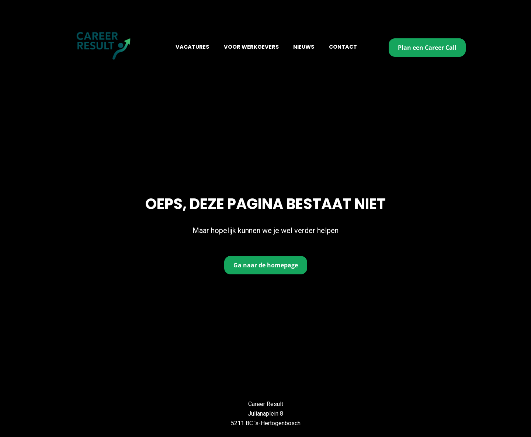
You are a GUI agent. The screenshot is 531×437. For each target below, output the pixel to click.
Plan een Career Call (427, 48)
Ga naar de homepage (265, 257)
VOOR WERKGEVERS (251, 47)
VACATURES (192, 47)
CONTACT (343, 47)
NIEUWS (303, 47)
